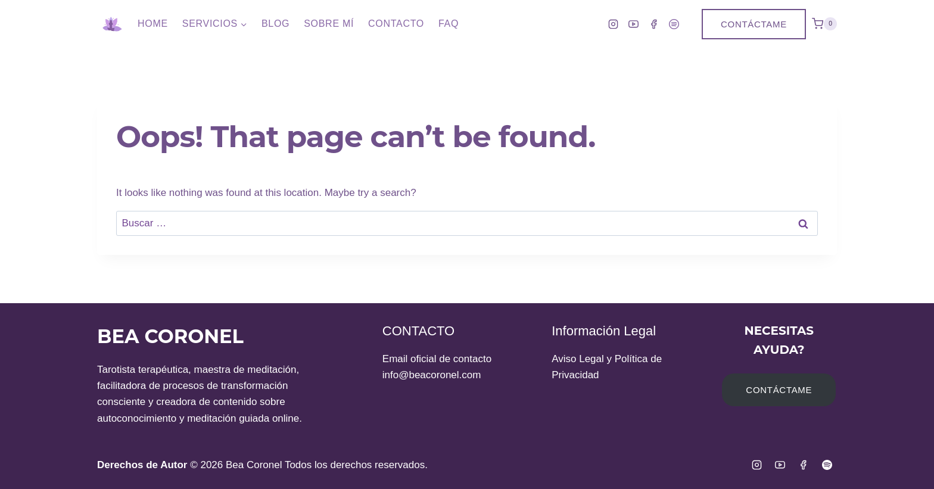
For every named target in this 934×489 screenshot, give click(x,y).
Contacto (396, 23)
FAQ (448, 23)
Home (153, 23)
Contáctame (754, 24)
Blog (275, 23)
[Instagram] (613, 24)
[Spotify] (674, 24)
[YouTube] (633, 24)
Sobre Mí (329, 23)
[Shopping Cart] (824, 23)
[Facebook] (653, 24)
